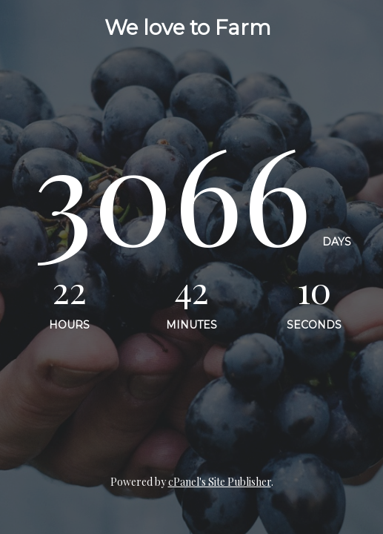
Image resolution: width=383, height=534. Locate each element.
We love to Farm (187, 27)
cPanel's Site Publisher (219, 482)
